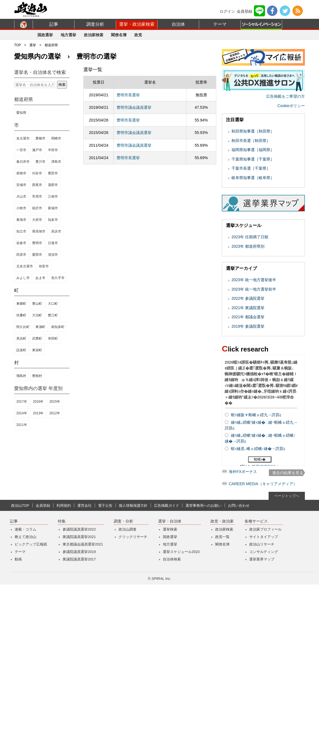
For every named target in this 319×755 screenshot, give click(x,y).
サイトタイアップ (263, 707)
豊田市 (53, 173)
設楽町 (21, 350)
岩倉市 (21, 243)
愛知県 (21, 113)
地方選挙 (68, 35)
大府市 (37, 220)
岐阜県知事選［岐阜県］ (252, 251)
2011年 (21, 425)
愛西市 (37, 255)
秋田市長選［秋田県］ (250, 214)
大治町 (37, 315)
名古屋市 (23, 138)
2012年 (54, 413)
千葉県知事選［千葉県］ (252, 233)
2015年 (54, 402)
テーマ (220, 24)
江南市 (53, 196)
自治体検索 (172, 729)
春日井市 (23, 162)
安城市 (21, 185)
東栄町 (37, 350)
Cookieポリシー (291, 179)
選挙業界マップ (261, 729)
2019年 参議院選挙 (247, 400)
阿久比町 (23, 327)
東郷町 (21, 304)
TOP (17, 45)
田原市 (21, 255)
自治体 (178, 24)
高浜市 (56, 231)
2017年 (21, 402)
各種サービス (256, 692)
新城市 (53, 208)
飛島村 (21, 376)
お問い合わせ (238, 676)
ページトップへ (286, 666)
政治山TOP (20, 676)
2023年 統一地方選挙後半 (253, 353)
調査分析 (95, 24)
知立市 (21, 231)
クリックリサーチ (133, 707)
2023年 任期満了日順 (249, 311)
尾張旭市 (38, 231)
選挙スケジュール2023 (181, 722)
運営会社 (84, 676)
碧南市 (21, 173)
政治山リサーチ (261, 715)
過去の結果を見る (287, 546)
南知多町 (58, 327)
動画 (18, 729)
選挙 (32, 45)
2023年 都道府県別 (247, 320)
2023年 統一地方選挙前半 (253, 363)
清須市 (53, 255)
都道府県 (51, 45)
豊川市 (40, 162)
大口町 (53, 304)
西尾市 (37, 185)
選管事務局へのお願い (204, 676)
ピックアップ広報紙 (31, 715)
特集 (62, 692)
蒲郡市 (53, 185)
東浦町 (40, 327)
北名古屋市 (24, 266)
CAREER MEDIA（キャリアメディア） (263, 654)
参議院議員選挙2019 (79, 722)
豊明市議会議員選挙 (134, 107)
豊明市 (37, 243)
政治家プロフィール (265, 700)
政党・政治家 (222, 692)
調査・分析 (123, 692)
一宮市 (21, 150)
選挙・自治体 (169, 692)
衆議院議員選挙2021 (79, 707)
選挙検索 (170, 700)
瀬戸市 (37, 150)
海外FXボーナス (243, 644)
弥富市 (44, 266)
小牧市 (21, 208)
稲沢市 (37, 208)
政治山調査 (128, 700)
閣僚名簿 (119, 35)
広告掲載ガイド (166, 676)
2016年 (38, 402)
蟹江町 (53, 315)
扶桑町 (21, 315)
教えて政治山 (25, 707)
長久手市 (58, 278)
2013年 (38, 413)
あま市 (40, 278)
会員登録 (244, 11)
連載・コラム (25, 700)
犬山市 (21, 196)
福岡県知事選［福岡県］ (252, 223)
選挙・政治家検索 (137, 24)
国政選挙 (45, 35)
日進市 (53, 243)
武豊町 (37, 338)
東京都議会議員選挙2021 (83, 715)
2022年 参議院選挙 (247, 372)
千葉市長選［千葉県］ (250, 242)
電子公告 (105, 676)
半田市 (53, 150)
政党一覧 (222, 707)
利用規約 (63, 676)
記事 (53, 24)
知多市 (53, 220)
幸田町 (53, 338)
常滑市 (37, 196)
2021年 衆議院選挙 (247, 381)
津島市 (56, 162)
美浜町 (21, 338)
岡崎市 (56, 138)
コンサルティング (263, 722)
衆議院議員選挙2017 (79, 729)
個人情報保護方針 (133, 676)
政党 (138, 35)
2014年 (21, 413)
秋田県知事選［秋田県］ (252, 205)
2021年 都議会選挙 (247, 391)
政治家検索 (93, 35)
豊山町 (37, 304)
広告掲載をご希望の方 (285, 170)
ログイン (227, 11)
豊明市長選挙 (128, 95)
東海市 (21, 220)
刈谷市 (37, 173)
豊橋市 (40, 138)
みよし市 (23, 278)
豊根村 (37, 376)
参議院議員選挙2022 (79, 700)
